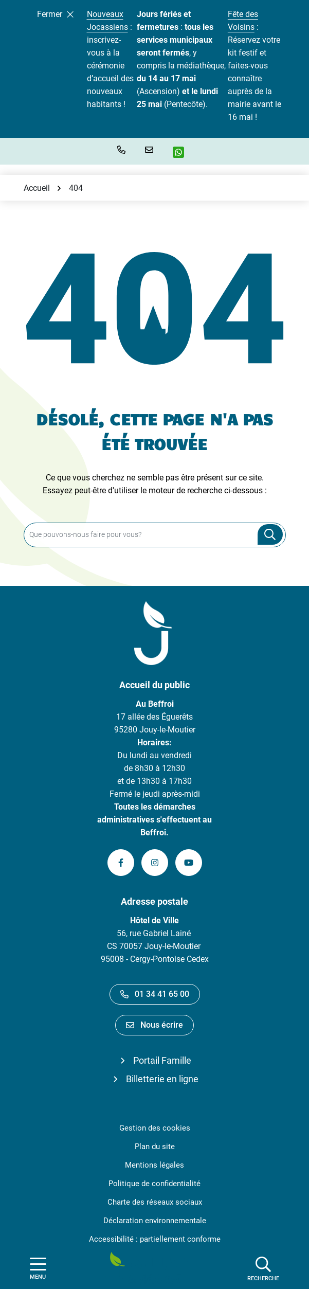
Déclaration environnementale (154, 1220)
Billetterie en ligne (162, 1078)
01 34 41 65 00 (154, 994)
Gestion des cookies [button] (154, 1128)
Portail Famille (162, 1060)
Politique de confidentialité (154, 1183)
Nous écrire (154, 1025)
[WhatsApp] (182, 152)
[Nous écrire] (151, 150)
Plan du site (155, 1146)
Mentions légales (154, 1165)
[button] (123, 150)
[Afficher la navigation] (38, 1269)
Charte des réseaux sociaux (154, 1202)
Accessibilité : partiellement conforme (155, 1239)
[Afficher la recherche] (263, 1268)
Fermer (55, 14)
